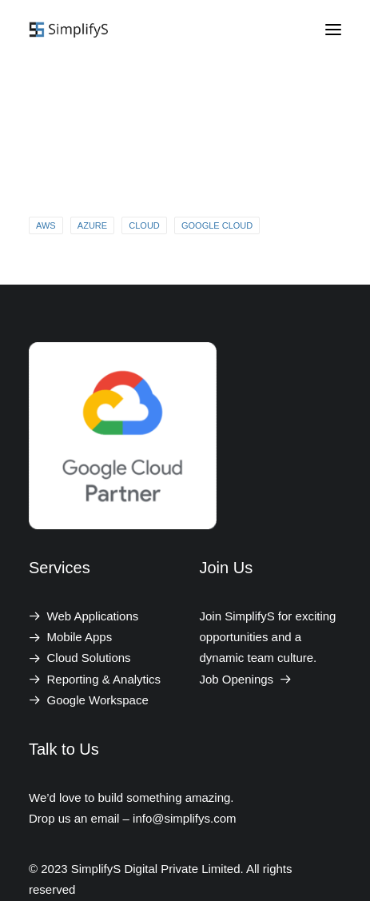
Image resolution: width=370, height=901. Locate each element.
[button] (333, 29)
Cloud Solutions (89, 657)
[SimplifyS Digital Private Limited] (70, 30)
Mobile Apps (80, 637)
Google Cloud (217, 225)
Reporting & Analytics (104, 679)
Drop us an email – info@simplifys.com (132, 818)
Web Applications (93, 616)
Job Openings (246, 679)
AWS (46, 225)
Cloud (144, 225)
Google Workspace (98, 700)
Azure (92, 225)
